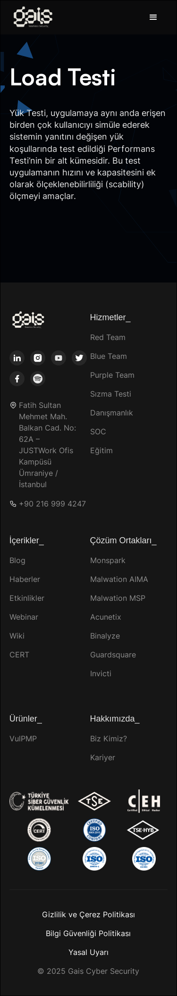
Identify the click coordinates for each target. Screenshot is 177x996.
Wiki (17, 635)
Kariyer (102, 757)
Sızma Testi (110, 393)
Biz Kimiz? (108, 738)
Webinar (23, 617)
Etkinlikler (26, 598)
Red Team (108, 337)
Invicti (100, 673)
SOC (98, 431)
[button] (153, 17)
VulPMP (23, 738)
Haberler (24, 579)
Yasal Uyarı (88, 952)
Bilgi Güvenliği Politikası (88, 933)
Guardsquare (113, 654)
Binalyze (105, 635)
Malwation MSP (117, 598)
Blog (17, 560)
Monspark (108, 560)
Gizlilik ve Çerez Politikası (88, 914)
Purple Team (112, 375)
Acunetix (105, 617)
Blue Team (108, 356)
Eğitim (101, 450)
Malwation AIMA (119, 579)
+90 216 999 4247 (52, 503)
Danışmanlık (111, 412)
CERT (19, 654)
